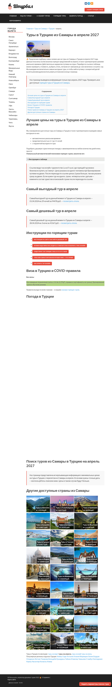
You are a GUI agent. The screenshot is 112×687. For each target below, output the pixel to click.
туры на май (76, 654)
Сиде (64, 656)
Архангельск (13, 46)
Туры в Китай (91, 559)
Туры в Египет (91, 542)
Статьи (91, 16)
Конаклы (43, 662)
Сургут (11, 95)
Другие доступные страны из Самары (41, 112)
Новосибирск (14, 80)
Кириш (29, 662)
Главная (13, 16)
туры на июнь (86, 654)
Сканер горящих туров (94, 9)
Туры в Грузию (67, 542)
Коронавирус (15, 21)
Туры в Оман (92, 593)
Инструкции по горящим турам (39, 102)
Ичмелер (74, 659)
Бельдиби (52, 659)
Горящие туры (59, 16)
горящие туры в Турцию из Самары (54, 83)
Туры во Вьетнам (90, 525)
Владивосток (14, 54)
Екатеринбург (14, 61)
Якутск (11, 126)
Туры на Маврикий (65, 576)
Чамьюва (82, 659)
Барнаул (12, 50)
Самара (12, 91)
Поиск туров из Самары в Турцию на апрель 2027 (46, 110)
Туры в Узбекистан (41, 645)
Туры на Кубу (44, 576)
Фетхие (38, 659)
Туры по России (42, 611)
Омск (11, 84)
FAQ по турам (25, 16)
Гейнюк (68, 659)
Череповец (13, 119)
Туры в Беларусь (66, 525)
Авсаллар (36, 662)
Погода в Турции (34, 107)
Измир (49, 662)
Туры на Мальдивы (89, 576)
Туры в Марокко (42, 593)
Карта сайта (12, 679)
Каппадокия (97, 659)
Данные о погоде (13, 682)
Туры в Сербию (90, 611)
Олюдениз (30, 659)
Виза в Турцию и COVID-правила (40, 105)
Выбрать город (76, 16)
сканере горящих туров (70, 290)
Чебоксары (13, 115)
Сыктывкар (13, 98)
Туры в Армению (90, 508)
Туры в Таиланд (42, 628)
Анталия (70, 656)
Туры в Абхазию (42, 508)
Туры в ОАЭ (67, 593)
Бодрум (96, 656)
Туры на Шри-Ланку (89, 645)
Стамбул (89, 659)
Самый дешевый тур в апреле (39, 100)
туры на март (53, 654)
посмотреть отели (71, 201)
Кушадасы (61, 659)
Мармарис (84, 656)
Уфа (10, 106)
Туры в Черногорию (65, 645)
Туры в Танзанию (66, 628)
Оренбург (12, 88)
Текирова (44, 659)
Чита (11, 122)
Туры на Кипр (67, 559)
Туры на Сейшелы (65, 611)
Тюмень (12, 102)
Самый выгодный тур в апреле (39, 98)
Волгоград (13, 57)
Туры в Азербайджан (64, 508)
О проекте (45, 677)
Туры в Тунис (91, 628)
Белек (90, 656)
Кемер (59, 656)
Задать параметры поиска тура (95, 684)
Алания (77, 656)
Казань (11, 64)
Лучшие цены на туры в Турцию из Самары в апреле (47, 95)
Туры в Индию (43, 559)
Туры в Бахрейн (42, 525)
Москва (12, 37)
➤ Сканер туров (43, 16)
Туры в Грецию (43, 542)
